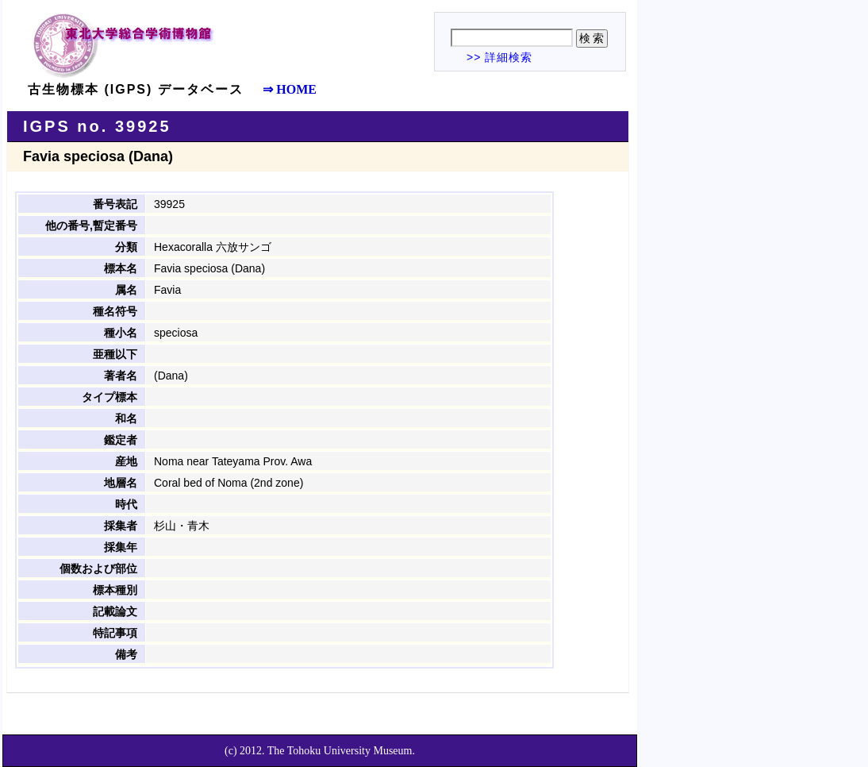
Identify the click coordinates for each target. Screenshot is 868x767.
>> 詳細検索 (499, 57)
